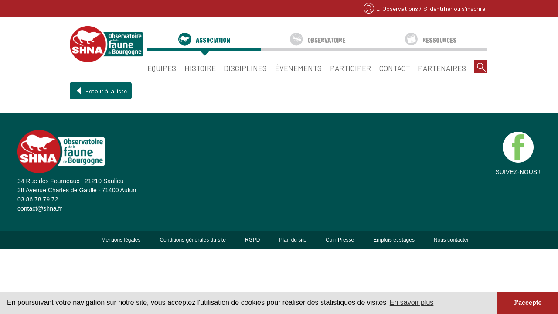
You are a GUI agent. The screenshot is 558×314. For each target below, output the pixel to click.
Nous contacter (451, 240)
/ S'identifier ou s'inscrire (452, 8)
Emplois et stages (394, 240)
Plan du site (292, 240)
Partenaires (442, 68)
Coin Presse (340, 240)
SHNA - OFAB (106, 44)
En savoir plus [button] (412, 302)
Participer (350, 68)
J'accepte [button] (527, 302)
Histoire (200, 68)
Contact (394, 68)
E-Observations (397, 8)
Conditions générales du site (192, 240)
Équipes (161, 68)
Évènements (298, 68)
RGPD (252, 240)
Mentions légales (120, 240)
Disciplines (245, 68)
